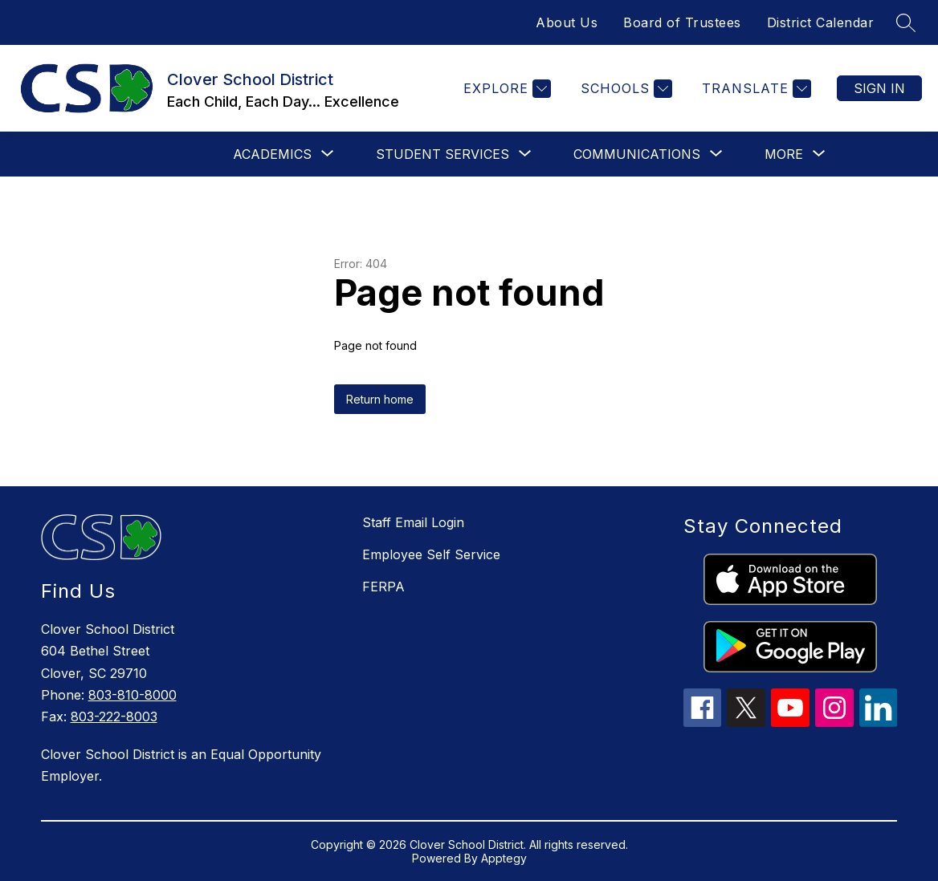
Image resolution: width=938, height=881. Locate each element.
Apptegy (504, 858)
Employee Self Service (431, 554)
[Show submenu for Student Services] (442, 154)
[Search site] (906, 22)
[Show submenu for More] (784, 154)
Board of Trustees (682, 22)
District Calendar (821, 22)
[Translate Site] (754, 89)
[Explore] (505, 89)
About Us (566, 22)
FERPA (383, 587)
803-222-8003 (114, 716)
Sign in (879, 88)
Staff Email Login (413, 522)
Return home (380, 399)
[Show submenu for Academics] (272, 154)
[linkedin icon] (878, 722)
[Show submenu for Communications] (636, 154)
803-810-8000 (132, 695)
